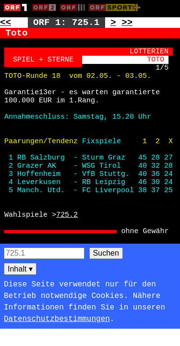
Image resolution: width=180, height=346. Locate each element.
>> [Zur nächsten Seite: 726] (126, 22)
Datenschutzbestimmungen (57, 319)
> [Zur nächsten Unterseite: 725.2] (113, 22)
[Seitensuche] (44, 253)
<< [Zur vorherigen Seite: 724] (5, 22)
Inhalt (20, 269)
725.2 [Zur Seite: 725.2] (67, 215)
